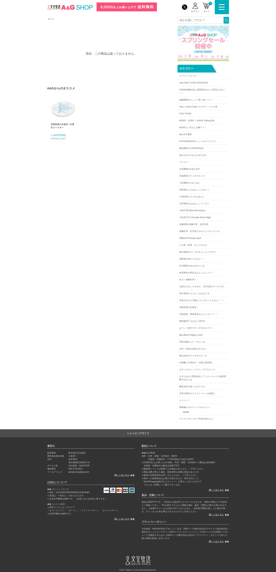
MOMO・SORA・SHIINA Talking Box (197, 120)
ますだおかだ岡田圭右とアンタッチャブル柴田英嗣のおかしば (202, 378)
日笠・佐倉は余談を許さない (193, 349)
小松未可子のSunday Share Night (195, 217)
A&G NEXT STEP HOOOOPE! (193, 83)
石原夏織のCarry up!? (189, 169)
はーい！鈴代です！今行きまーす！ (196, 328)
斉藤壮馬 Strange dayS (190, 238)
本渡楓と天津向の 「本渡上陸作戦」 (196, 362)
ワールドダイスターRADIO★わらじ (196, 419)
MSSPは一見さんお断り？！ (193, 127)
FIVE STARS (185, 113)
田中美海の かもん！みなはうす (194, 293)
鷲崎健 (186, 412)
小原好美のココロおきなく (192, 196)
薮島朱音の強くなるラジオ (192, 386)
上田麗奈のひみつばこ (190, 183)
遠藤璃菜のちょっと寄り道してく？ (196, 100)
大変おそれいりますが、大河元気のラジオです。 (202, 286)
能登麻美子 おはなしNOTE (192, 321)
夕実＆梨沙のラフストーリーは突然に (197, 393)
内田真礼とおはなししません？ (194, 189)
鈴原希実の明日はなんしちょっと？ (196, 272)
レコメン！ (184, 400)
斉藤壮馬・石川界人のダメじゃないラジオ (199, 231)
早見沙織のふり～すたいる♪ (192, 342)
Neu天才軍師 (185, 134)
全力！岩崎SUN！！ (189, 279)
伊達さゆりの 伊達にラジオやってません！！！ (202, 300)
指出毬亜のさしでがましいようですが (197, 252)
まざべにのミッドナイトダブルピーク (197, 369)
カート (208, 7)
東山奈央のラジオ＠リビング (193, 355)
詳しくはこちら (121, 475)
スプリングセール (187, 76)
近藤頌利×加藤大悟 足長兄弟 (193, 224)
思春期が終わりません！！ (192, 259)
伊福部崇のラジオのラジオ (192, 176)
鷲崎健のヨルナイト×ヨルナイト (194, 407)
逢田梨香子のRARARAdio (191, 148)
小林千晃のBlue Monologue (192, 210)
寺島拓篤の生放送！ (188, 307)
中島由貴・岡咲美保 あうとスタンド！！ (198, 314)
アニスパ (183, 162)
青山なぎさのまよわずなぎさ (193, 155)
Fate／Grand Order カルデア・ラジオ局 (198, 106)
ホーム (51, 19)
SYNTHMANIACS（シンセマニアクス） (198, 141)
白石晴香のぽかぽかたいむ (192, 266)
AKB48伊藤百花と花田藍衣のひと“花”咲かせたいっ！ (202, 91)
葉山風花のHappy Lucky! (191, 335)
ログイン (195, 11)
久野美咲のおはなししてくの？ (194, 203)
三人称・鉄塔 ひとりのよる (193, 245)
